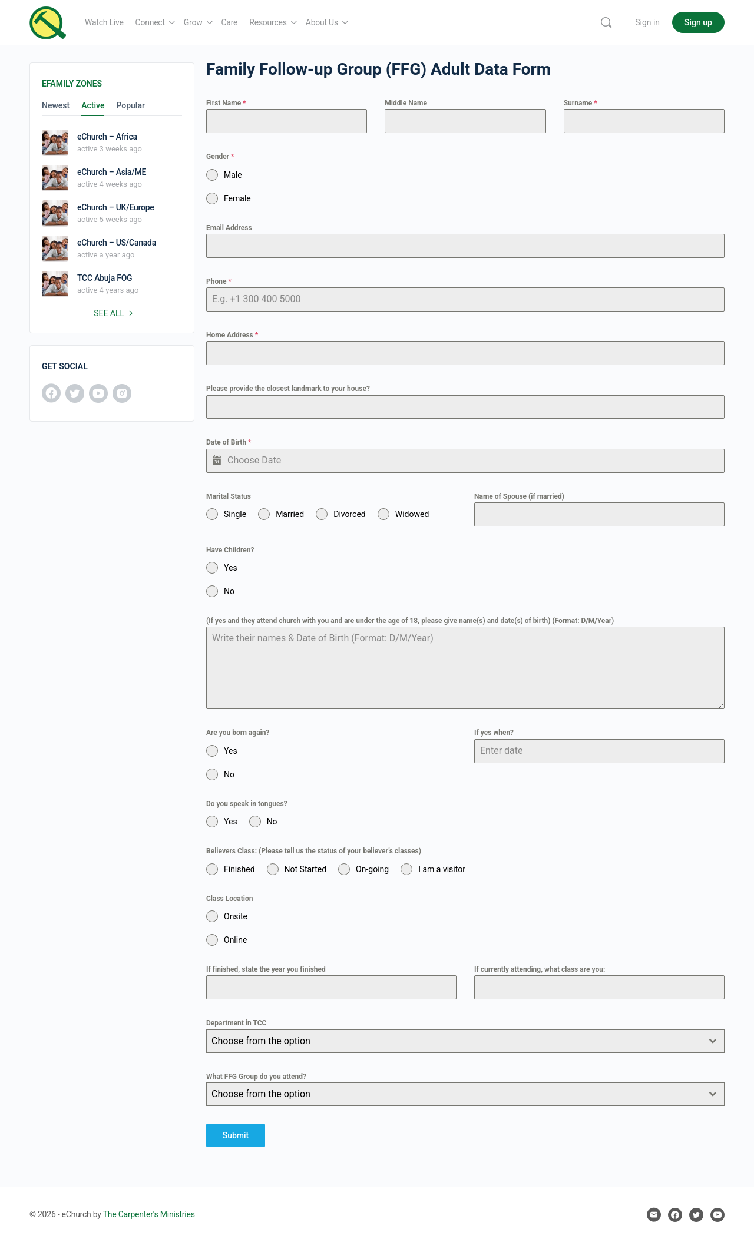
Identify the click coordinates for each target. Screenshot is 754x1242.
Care (229, 22)
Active (92, 105)
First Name (226, 103)
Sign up (698, 22)
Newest (56, 105)
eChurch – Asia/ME (111, 172)
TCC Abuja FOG (104, 278)
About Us (322, 22)
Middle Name (406, 103)
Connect (150, 22)
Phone (219, 281)
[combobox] (465, 1041)
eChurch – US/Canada (116, 242)
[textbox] (454, 1041)
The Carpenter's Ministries (149, 1213)
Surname (580, 103)
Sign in (647, 22)
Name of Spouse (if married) (519, 496)
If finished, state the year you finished (266, 969)
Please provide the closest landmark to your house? (288, 389)
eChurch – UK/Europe (115, 207)
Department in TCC (236, 1023)
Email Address (229, 228)
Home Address (232, 335)
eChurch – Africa (107, 136)
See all (115, 313)
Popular (130, 105)
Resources (267, 22)
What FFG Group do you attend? (256, 1076)
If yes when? (494, 732)
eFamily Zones (72, 83)
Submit (236, 1135)
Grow (193, 22)
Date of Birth (229, 442)
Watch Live (104, 22)
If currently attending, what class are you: (539, 969)
